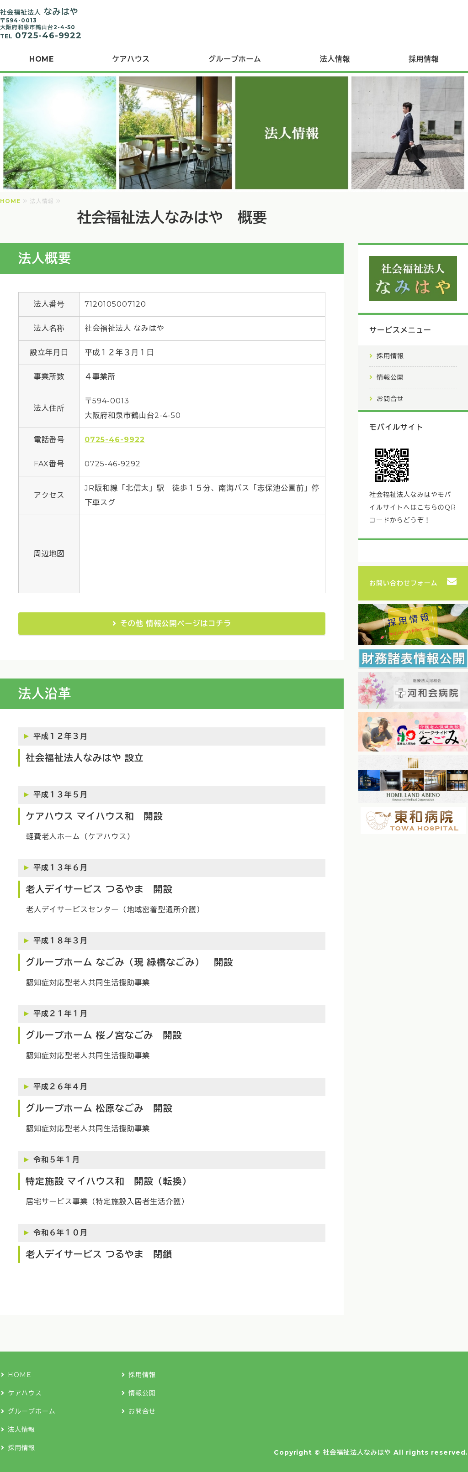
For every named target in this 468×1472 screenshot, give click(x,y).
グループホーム (234, 59)
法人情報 (335, 59)
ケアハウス (130, 59)
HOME (41, 59)
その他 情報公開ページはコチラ (175, 623)
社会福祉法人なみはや (357, 1452)
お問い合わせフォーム (403, 583)
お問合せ (390, 399)
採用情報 (390, 356)
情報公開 (390, 377)
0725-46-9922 (115, 439)
